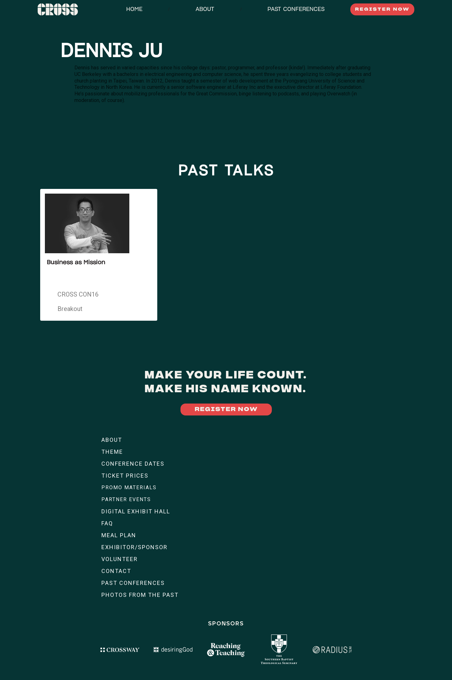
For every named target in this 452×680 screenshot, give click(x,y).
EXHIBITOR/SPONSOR (134, 547)
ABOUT (205, 9)
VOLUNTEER (119, 559)
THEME (112, 451)
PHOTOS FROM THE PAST (140, 595)
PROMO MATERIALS (129, 487)
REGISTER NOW (382, 9)
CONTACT (116, 571)
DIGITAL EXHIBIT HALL (135, 511)
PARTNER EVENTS (126, 499)
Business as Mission (76, 262)
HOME (134, 9)
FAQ (107, 523)
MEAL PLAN (118, 535)
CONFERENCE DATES (132, 463)
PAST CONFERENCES (296, 9)
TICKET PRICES (124, 475)
